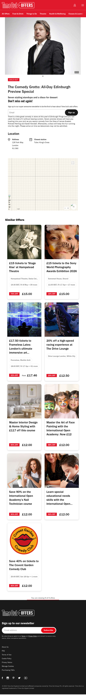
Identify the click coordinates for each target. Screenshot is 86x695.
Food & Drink (17, 14)
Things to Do (31, 14)
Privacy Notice (7, 664)
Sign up (71, 112)
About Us (5, 648)
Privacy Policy (35, 637)
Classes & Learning (76, 14)
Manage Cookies (8, 668)
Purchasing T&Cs (8, 671)
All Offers (6, 14)
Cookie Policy (7, 660)
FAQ (3, 652)
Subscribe (48, 631)
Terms (25, 637)
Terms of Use (7, 656)
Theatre (43, 14)
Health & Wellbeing (57, 14)
